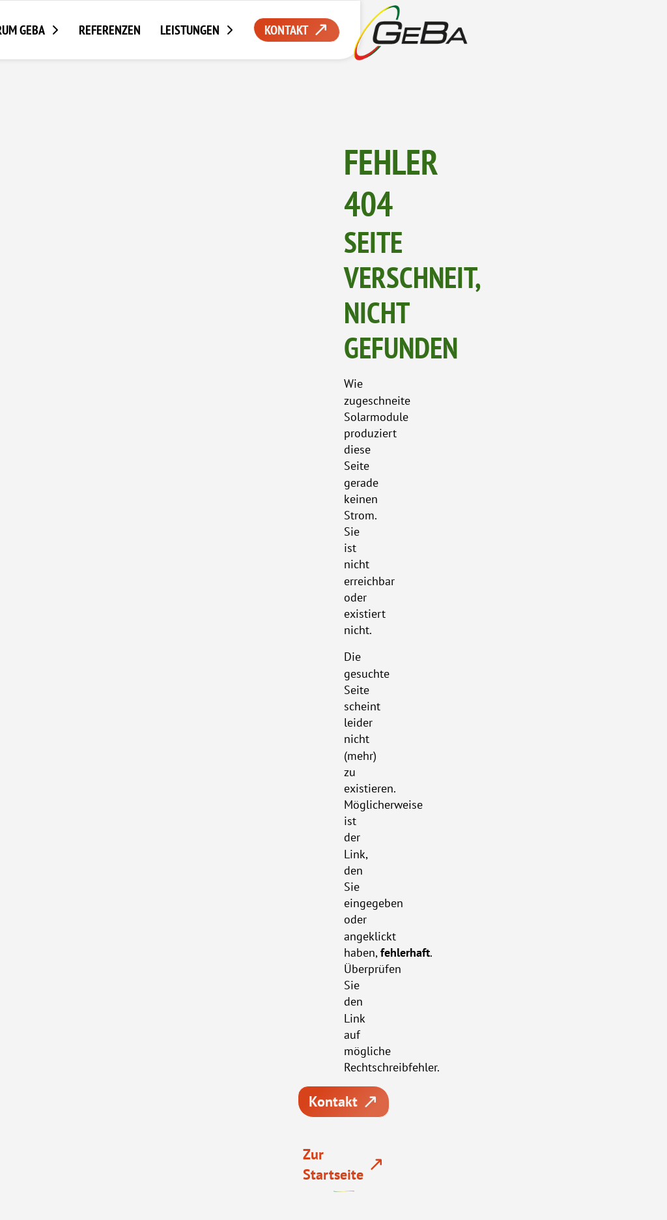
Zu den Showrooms (415, 687)
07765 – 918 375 (334, 616)
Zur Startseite (546, 362)
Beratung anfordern (231, 687)
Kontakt (415, 362)
